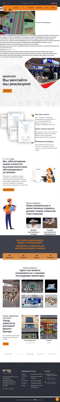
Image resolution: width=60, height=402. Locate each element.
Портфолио (30, 8)
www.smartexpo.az (51, 383)
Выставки (39, 8)
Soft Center (40, 400)
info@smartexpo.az (51, 382)
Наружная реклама (36, 383)
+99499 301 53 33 (51, 379)
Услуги (46, 8)
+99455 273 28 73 (51, 378)
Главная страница (16, 10)
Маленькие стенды (36, 380)
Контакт (53, 8)
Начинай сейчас (8, 190)
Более (6, 344)
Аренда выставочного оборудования (50, 232)
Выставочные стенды (36, 374)
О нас (24, 10)
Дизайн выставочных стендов (33, 232)
